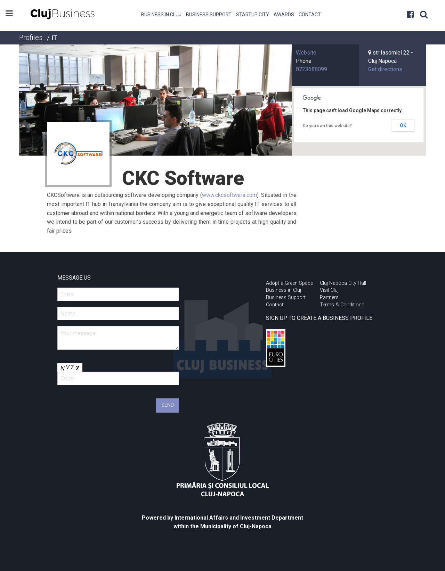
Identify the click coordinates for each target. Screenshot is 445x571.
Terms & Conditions (342, 305)
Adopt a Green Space (289, 283)
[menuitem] (161, 14)
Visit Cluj (329, 290)
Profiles (30, 37)
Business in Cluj (161, 14)
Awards (284, 14)
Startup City (252, 14)
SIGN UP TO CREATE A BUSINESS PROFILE (319, 318)
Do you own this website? (327, 125)
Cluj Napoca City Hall (343, 283)
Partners (329, 297)
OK (403, 125)
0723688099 (311, 69)
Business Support (209, 14)
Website (306, 52)
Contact (310, 14)
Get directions (385, 69)
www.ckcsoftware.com (229, 195)
